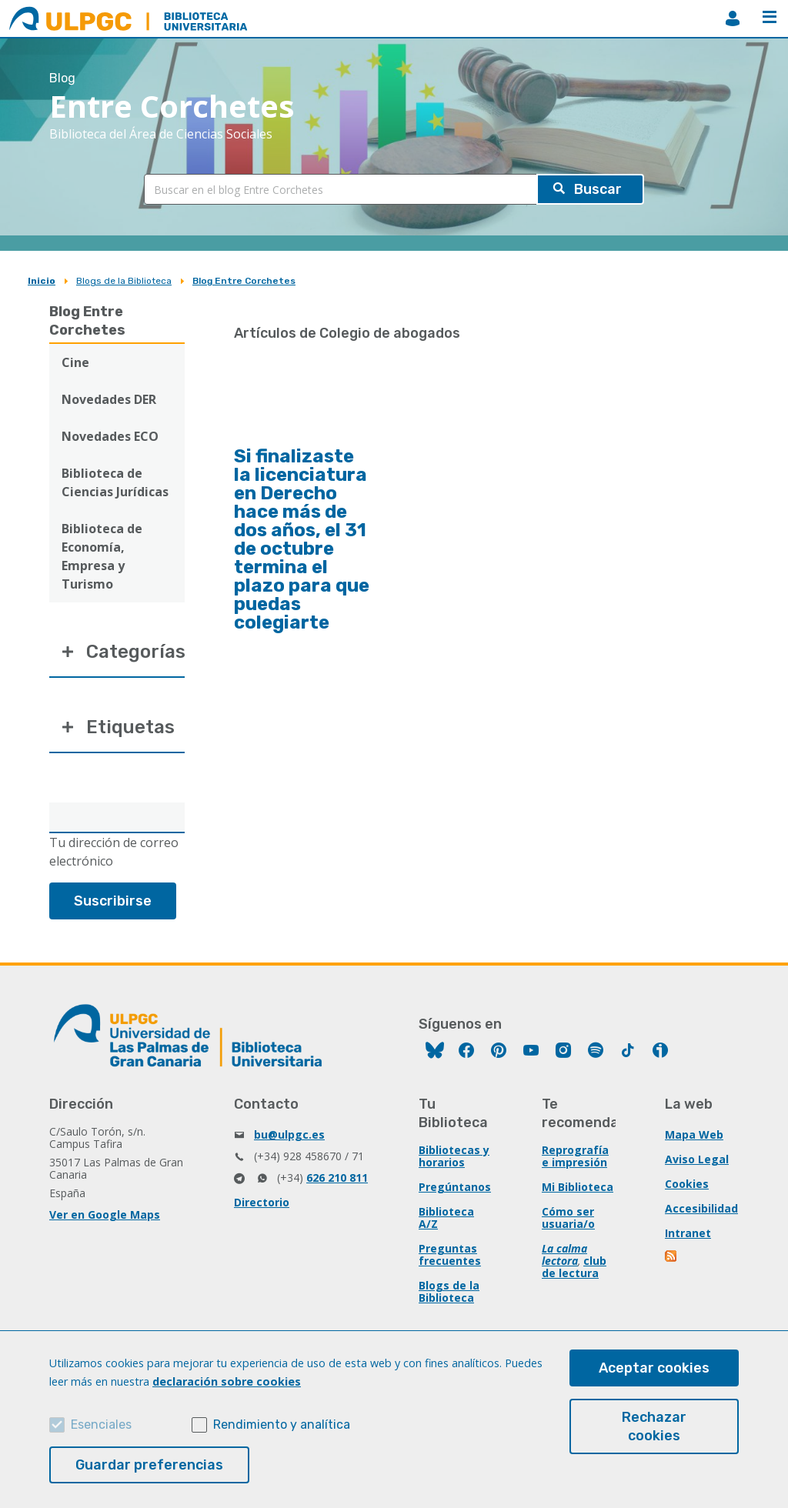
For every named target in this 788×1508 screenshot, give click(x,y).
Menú (769, 17)
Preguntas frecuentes (450, 1254)
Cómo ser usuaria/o (568, 1217)
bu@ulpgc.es (289, 1134)
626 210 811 (337, 1177)
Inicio (41, 280)
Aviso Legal (697, 1159)
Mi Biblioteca (577, 1186)
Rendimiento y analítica (281, 1424)
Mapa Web (694, 1134)
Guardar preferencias (149, 1464)
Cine (75, 362)
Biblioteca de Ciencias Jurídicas (115, 482)
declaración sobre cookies (226, 1381)
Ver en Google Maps (104, 1214)
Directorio (261, 1202)
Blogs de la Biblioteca (124, 280)
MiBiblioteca (732, 18)
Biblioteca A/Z (446, 1217)
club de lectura (574, 1266)
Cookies (687, 1183)
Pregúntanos (455, 1186)
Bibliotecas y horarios (454, 1156)
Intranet (688, 1233)
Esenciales (101, 1424)
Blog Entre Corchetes (244, 280)
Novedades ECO (110, 436)
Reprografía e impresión (575, 1156)
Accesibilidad (701, 1208)
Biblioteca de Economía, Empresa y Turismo (102, 556)
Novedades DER (109, 399)
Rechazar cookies (654, 1426)
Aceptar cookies (654, 1368)
